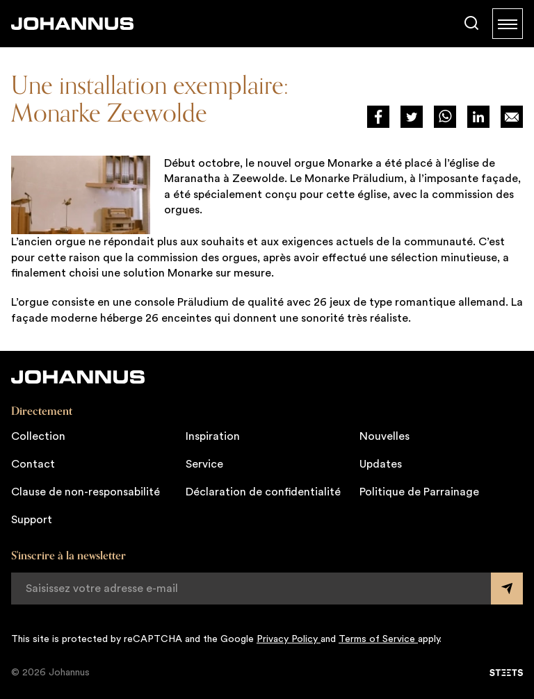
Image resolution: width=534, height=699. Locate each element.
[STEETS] (506, 672)
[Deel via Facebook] (378, 117)
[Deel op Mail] (512, 117)
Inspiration (213, 436)
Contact (33, 464)
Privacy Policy (289, 639)
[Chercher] (471, 23)
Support (31, 519)
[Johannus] (72, 23)
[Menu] (507, 23)
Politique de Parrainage (419, 491)
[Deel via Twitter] (411, 117)
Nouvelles (384, 436)
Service (204, 464)
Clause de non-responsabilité (85, 491)
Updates (380, 464)
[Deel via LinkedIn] (478, 117)
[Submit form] (507, 589)
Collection (38, 436)
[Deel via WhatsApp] (445, 117)
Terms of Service (378, 639)
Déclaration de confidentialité (263, 491)
